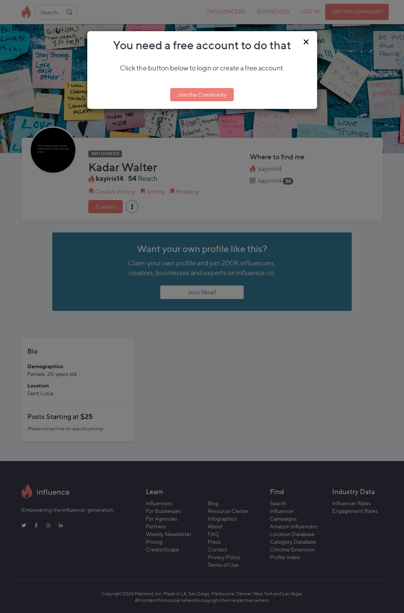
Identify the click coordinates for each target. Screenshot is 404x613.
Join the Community (202, 94)
